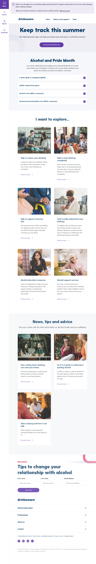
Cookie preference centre (25, 536)
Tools (75, 19)
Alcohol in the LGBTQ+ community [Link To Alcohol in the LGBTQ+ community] (52, 93)
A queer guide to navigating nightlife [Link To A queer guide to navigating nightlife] (52, 78)
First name (21, 480)
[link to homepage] (52, 501)
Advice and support (61, 19)
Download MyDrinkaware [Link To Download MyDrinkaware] (51, 45)
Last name (44, 480)
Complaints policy (68, 536)
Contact (21, 529)
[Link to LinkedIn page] (28, 542)
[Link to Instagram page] (23, 542)
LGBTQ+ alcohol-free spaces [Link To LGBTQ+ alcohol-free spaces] (52, 86)
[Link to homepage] (26, 19)
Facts (48, 19)
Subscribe (28, 491)
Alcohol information (25, 508)
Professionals (23, 515)
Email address (69, 480)
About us (21, 522)
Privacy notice (58, 536)
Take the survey (64, 11)
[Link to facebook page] (19, 542)
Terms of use (36, 536)
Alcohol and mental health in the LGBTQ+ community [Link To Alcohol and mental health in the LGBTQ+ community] (52, 101)
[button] (4, 4)
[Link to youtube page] (32, 542)
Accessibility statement (47, 536)
